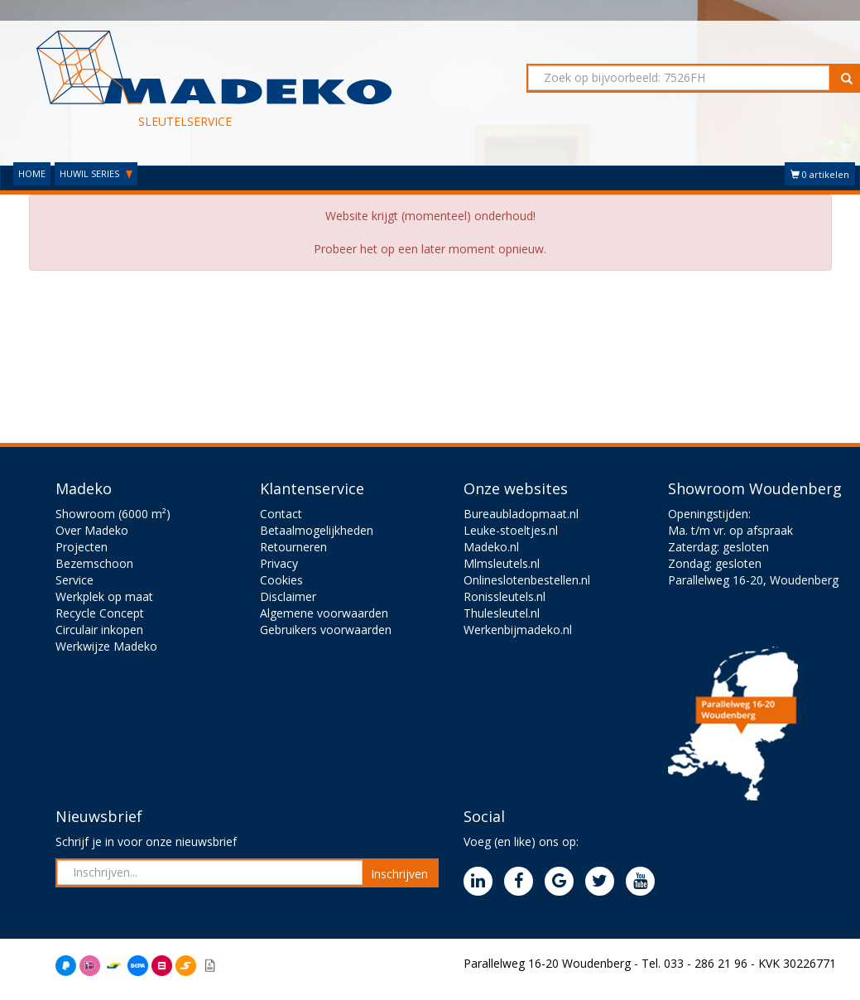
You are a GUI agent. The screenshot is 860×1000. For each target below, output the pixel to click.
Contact (281, 514)
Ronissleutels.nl (504, 596)
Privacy (279, 563)
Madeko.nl (491, 547)
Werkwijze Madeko (106, 646)
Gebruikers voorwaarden (326, 629)
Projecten (81, 547)
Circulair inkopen (99, 629)
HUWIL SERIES (96, 173)
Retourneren (293, 547)
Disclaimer (288, 596)
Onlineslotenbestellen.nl (527, 580)
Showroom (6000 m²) (113, 514)
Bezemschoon (94, 563)
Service (74, 580)
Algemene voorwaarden (324, 613)
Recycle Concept (99, 613)
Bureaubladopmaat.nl (521, 514)
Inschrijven (399, 874)
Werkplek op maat (104, 596)
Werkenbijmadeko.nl (518, 629)
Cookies (281, 580)
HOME (32, 173)
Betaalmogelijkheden (316, 530)
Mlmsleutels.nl (502, 563)
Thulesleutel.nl (502, 613)
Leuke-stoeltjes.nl (511, 530)
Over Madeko (91, 530)
